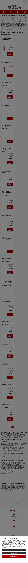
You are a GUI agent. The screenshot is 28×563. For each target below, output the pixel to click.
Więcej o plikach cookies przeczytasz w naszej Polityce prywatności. (12, 547)
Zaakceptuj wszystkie (14, 556)
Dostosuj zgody (14, 553)
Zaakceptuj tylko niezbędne (14, 550)
